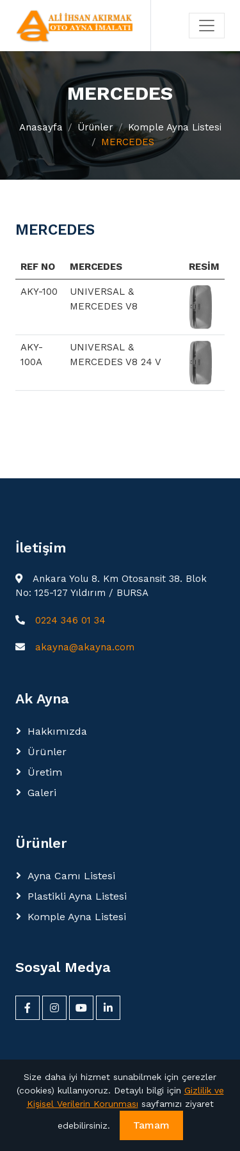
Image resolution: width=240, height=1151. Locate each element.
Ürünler (95, 127)
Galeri (42, 793)
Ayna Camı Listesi (71, 876)
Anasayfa (41, 127)
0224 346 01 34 (70, 620)
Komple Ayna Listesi (174, 127)
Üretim (45, 772)
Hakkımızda (57, 731)
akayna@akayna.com (84, 647)
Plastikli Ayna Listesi (77, 896)
